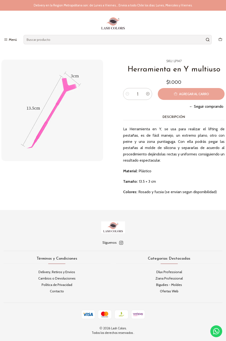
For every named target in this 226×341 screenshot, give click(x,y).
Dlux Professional (169, 272)
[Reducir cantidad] (127, 94)
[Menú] (10, 39)
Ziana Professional (169, 278)
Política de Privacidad (57, 285)
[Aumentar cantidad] (148, 94)
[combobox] (118, 39)
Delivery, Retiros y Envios (56, 272)
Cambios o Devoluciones (57, 278)
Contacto (57, 291)
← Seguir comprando (206, 106)
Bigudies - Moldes (169, 285)
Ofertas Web (169, 291)
